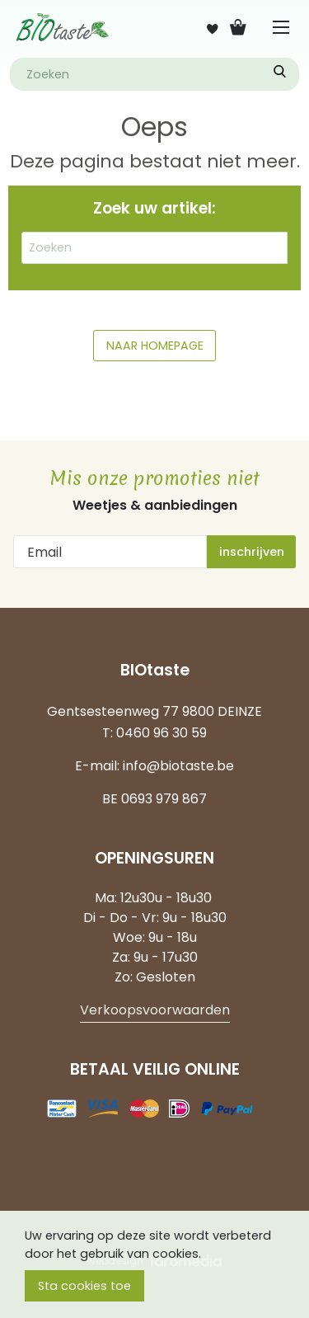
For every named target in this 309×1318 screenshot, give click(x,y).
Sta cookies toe (84, 1286)
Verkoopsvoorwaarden (155, 1009)
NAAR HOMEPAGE (155, 345)
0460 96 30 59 (161, 732)
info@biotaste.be (178, 765)
